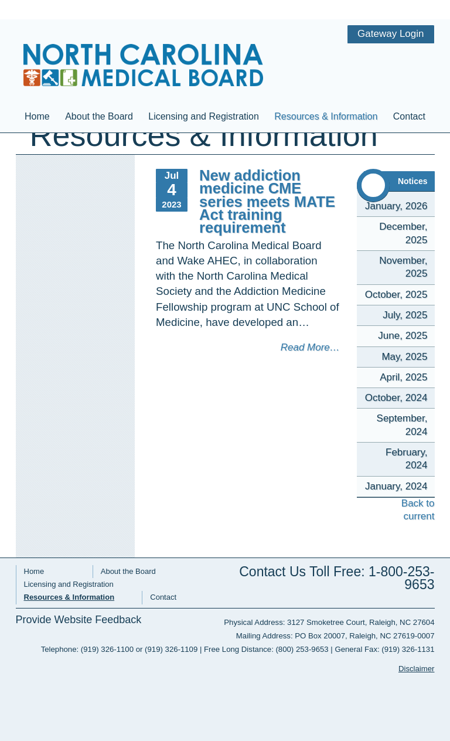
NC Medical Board (143, 40)
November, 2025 (403, 267)
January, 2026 (396, 206)
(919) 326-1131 (407, 649)
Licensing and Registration (203, 86)
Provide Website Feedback (79, 620)
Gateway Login (390, 8)
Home (37, 86)
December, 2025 (403, 233)
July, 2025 (405, 315)
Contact (409, 86)
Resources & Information (325, 86)
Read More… (310, 347)
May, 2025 (404, 356)
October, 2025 (396, 294)
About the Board (99, 86)
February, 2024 (407, 459)
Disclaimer (416, 668)
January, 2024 (396, 486)
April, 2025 (403, 377)
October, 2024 (396, 397)
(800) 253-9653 (301, 649)
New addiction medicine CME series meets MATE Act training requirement (267, 201)
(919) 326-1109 (171, 649)
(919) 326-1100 (107, 649)
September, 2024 (402, 425)
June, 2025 (402, 335)
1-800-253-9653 (402, 578)
